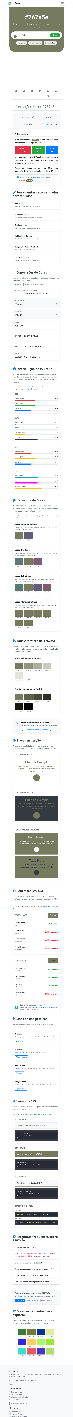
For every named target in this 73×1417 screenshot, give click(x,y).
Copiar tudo (17, 284)
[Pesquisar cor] (33, 35)
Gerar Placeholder (43, 117)
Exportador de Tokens (44, 1114)
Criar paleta (19, 1073)
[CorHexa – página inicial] (14, 3)
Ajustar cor (28, 117)
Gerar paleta (21, 43)
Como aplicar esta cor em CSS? (27, 1247)
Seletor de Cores (15, 1392)
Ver (55, 35)
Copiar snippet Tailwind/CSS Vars (36, 293)
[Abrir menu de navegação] (62, 3)
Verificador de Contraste (18, 1397)
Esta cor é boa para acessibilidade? (28, 1263)
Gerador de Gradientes (17, 1395)
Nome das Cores (15, 1414)
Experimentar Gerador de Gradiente (36, 730)
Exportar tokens (50, 43)
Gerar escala (20, 1041)
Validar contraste (35, 43)
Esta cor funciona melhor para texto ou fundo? (32, 1282)
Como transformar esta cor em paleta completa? (33, 1269)
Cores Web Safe (15, 1411)
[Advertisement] (36, 72)
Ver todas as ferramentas (18, 1403)
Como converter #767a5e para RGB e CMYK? (32, 1275)
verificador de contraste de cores (42, 1007)
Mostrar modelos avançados (33, 284)
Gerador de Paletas (18, 389)
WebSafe (36, 177)
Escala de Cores (31, 389)
